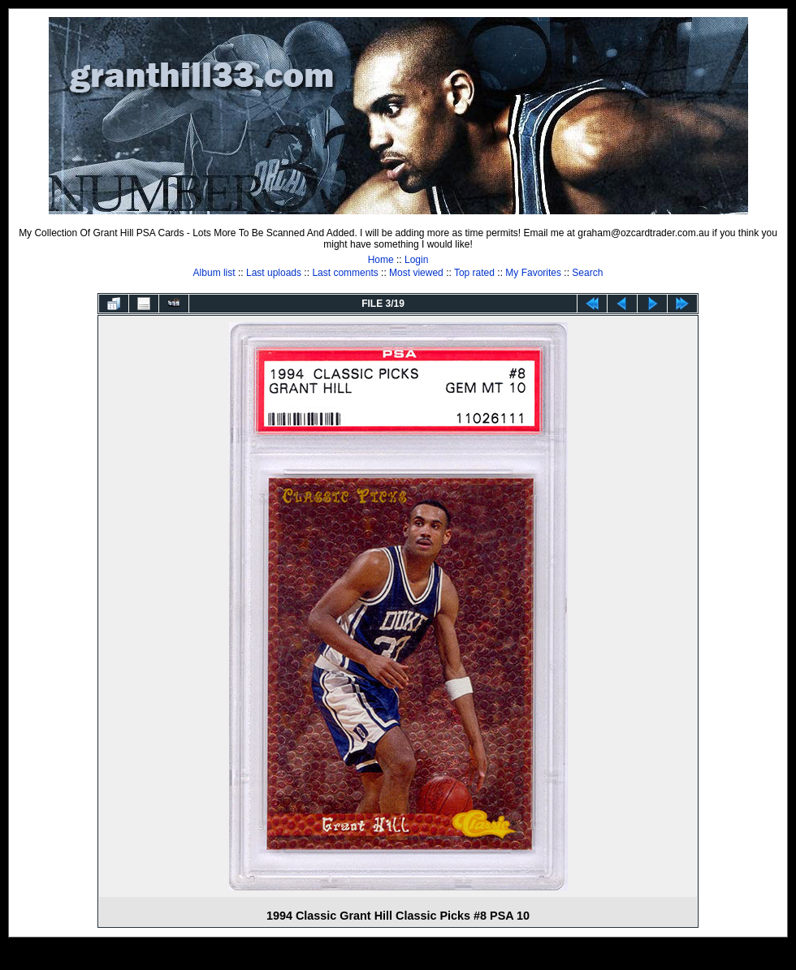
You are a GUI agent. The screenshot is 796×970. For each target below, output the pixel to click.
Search (587, 272)
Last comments (345, 272)
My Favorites (533, 272)
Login (416, 259)
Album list (214, 272)
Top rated (474, 272)
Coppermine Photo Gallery (418, 958)
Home (381, 259)
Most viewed (416, 272)
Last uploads (273, 272)
